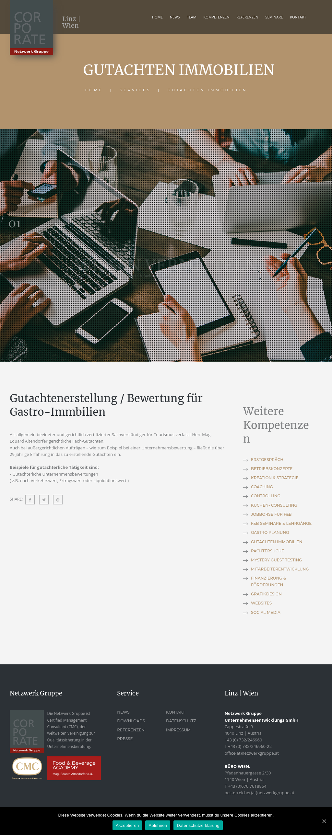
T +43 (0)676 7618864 (246, 786)
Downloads (131, 720)
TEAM (191, 17)
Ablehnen (157, 825)
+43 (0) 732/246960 (243, 740)
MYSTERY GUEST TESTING (276, 560)
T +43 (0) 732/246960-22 (248, 746)
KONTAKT (298, 17)
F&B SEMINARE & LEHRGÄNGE (281, 523)
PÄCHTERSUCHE (267, 550)
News (175, 17)
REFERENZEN (247, 17)
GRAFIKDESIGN (266, 594)
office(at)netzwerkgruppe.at (252, 753)
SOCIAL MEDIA (265, 612)
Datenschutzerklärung (198, 825)
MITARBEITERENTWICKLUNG (280, 569)
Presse (125, 738)
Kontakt (175, 712)
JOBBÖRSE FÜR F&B (271, 514)
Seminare (274, 17)
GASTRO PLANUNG (270, 532)
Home (157, 17)
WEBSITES (261, 603)
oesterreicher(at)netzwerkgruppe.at (259, 793)
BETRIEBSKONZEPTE (271, 468)
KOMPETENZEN (217, 17)
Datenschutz (181, 720)
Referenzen (131, 730)
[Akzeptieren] (324, 821)
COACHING (262, 486)
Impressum (178, 730)
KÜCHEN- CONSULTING (274, 505)
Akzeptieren (127, 825)
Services (135, 89)
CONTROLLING (265, 495)
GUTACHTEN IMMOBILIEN (276, 541)
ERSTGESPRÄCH (267, 459)
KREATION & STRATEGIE (275, 477)
